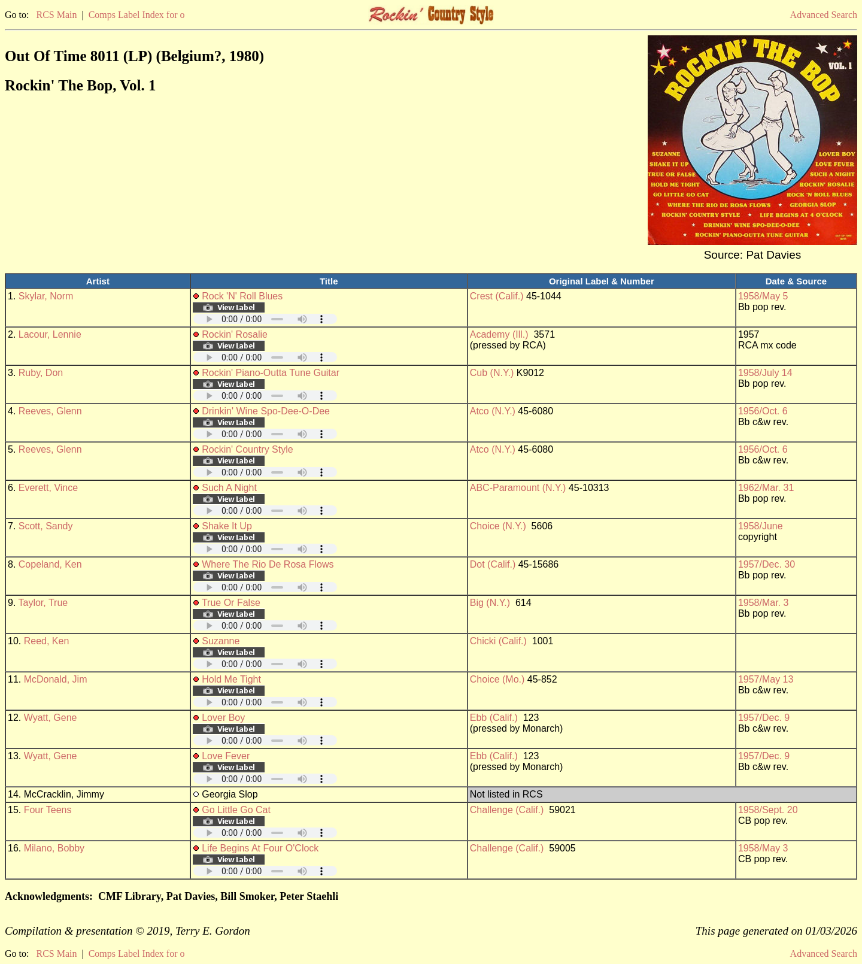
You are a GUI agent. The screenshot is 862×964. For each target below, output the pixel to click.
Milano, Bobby (54, 848)
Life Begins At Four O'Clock (260, 848)
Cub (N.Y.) (492, 373)
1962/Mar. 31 (766, 488)
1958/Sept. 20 (768, 810)
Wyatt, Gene (50, 718)
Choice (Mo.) (497, 679)
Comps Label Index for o (137, 15)
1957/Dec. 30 (766, 564)
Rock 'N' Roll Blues (242, 296)
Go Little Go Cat (236, 810)
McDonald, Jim (55, 679)
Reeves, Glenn (50, 411)
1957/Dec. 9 (764, 718)
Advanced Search (823, 15)
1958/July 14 (765, 373)
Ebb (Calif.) (494, 718)
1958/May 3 (763, 848)
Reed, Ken (46, 641)
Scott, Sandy (46, 526)
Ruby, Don (41, 373)
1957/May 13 (766, 679)
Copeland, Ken (50, 564)
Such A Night (229, 488)
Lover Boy (223, 718)
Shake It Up (227, 526)
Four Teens (48, 810)
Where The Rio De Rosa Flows (267, 564)
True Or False (231, 603)
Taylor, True (43, 603)
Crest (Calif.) (497, 296)
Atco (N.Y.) (492, 411)
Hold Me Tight (231, 679)
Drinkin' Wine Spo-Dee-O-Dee (266, 411)
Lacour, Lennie (50, 334)
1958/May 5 (763, 296)
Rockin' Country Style (247, 449)
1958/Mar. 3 (763, 603)
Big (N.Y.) (490, 603)
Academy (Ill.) (499, 334)
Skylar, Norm (46, 296)
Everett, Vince (48, 488)
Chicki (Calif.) (498, 641)
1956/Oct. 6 (763, 411)
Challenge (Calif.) (507, 810)
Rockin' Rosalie (235, 334)
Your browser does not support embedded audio (265, 319)
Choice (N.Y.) (498, 526)
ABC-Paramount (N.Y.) (518, 488)
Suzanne (220, 641)
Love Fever (226, 756)
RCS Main (56, 15)
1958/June (760, 526)
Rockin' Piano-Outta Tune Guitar (270, 373)
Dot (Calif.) (492, 564)
